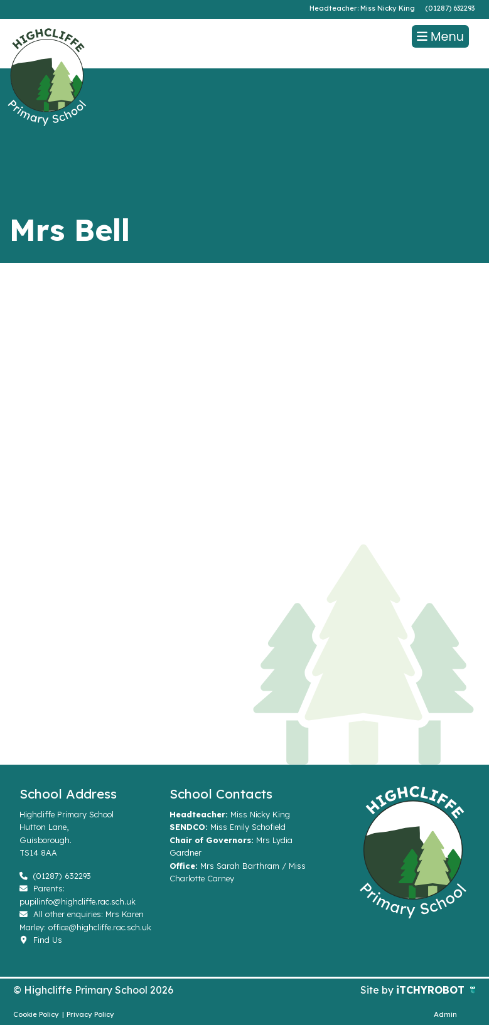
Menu (440, 36)
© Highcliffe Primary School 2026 (93, 990)
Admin (445, 1014)
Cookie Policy (36, 1014)
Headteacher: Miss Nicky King (362, 8)
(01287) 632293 (450, 8)
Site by (378, 990)
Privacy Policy (90, 1014)
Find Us (40, 940)
